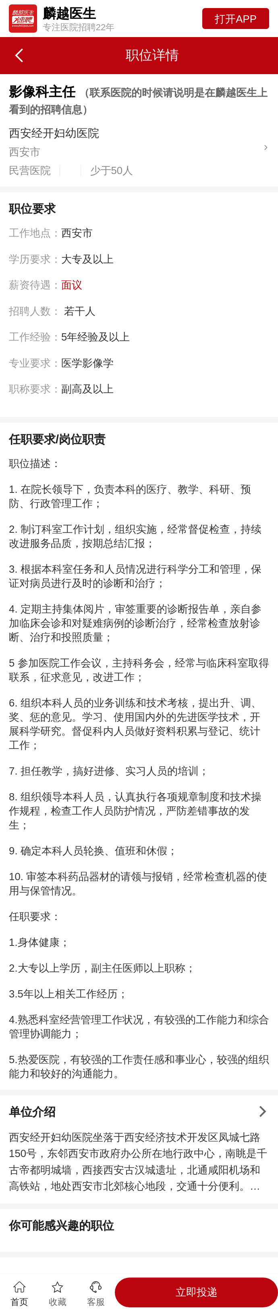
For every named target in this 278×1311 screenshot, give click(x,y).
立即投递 (197, 1292)
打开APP (236, 19)
